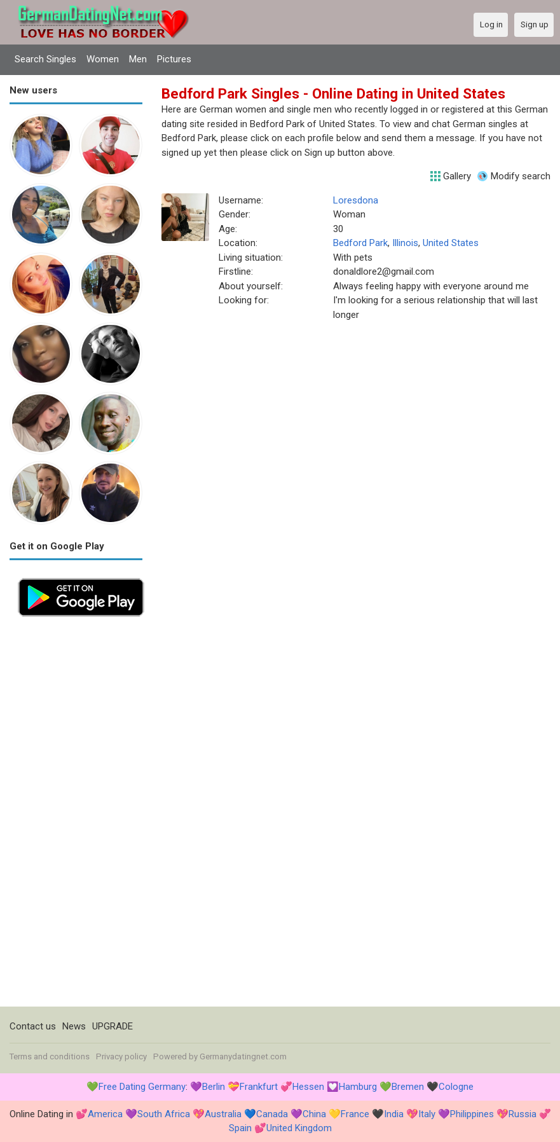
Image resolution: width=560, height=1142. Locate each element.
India (394, 1114)
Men (138, 59)
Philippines (472, 1114)
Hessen (308, 1086)
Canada (272, 1114)
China (314, 1114)
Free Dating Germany (142, 1086)
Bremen (408, 1086)
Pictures (174, 59)
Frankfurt (259, 1086)
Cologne (456, 1086)
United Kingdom (299, 1128)
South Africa (163, 1114)
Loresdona (355, 200)
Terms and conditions (50, 1056)
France (355, 1114)
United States (451, 243)
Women (102, 59)
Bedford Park (360, 243)
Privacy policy (121, 1056)
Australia (223, 1114)
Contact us (33, 1026)
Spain (240, 1128)
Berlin (213, 1086)
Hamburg (358, 1086)
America (105, 1114)
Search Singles (45, 59)
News (74, 1026)
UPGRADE (112, 1026)
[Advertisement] (76, 816)
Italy (426, 1114)
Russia (522, 1114)
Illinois (405, 243)
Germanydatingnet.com (243, 1056)
